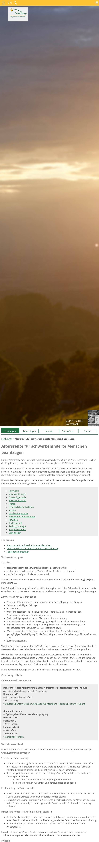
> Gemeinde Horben (13, 736)
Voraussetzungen (17, 494)
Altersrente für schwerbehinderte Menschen (29, 545)
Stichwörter (68, 431)
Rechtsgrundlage (17, 526)
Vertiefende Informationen (22, 516)
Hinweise (13, 519)
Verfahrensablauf (17, 500)
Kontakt (49, 431)
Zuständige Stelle (17, 497)
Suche (87, 431)
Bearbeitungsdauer (18, 513)
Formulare (14, 490)
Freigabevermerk (17, 529)
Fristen (12, 503)
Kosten (12, 510)
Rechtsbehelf (15, 523)
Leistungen (10, 431)
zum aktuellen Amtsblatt (74, 422)
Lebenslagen (29, 431)
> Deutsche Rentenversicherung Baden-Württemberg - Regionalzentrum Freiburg (44, 703)
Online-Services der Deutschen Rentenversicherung (32, 548)
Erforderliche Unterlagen (21, 506)
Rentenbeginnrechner (18, 551)
